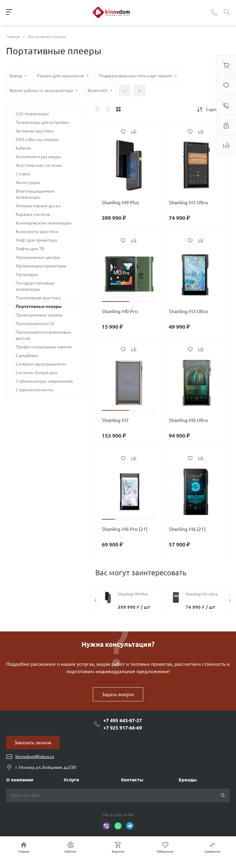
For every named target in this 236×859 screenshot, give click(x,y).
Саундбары (27, 355)
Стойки (23, 173)
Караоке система (33, 214)
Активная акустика (34, 130)
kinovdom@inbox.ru (34, 756)
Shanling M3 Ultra (188, 311)
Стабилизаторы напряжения (44, 381)
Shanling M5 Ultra (188, 202)
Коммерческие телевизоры (44, 223)
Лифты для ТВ (30, 248)
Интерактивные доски (38, 205)
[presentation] (95, 600)
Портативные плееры (39, 306)
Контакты (132, 779)
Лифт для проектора (36, 240)
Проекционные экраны (39, 315)
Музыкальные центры (38, 257)
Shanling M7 (115, 420)
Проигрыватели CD (35, 323)
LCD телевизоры (32, 113)
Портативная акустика (38, 297)
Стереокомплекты (34, 389)
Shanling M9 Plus (120, 202)
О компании (19, 779)
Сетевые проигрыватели (41, 364)
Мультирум (27, 274)
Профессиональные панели (44, 346)
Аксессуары (28, 182)
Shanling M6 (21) (187, 529)
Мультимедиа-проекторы (41, 265)
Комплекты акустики (37, 231)
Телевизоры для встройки (42, 122)
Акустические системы (39, 165)
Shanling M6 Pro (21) (125, 529)
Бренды (188, 779)
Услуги (71, 779)
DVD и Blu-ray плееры (37, 139)
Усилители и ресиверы (38, 156)
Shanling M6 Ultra (188, 420)
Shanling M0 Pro (120, 311)
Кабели (23, 148)
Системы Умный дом (36, 372)
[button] (115, 301)
